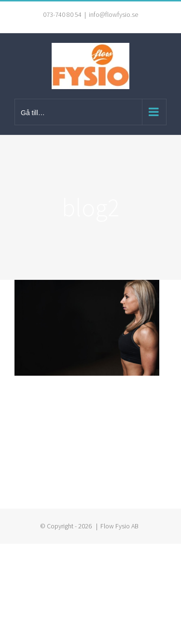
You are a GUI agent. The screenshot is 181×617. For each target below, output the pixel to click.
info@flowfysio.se (113, 14)
